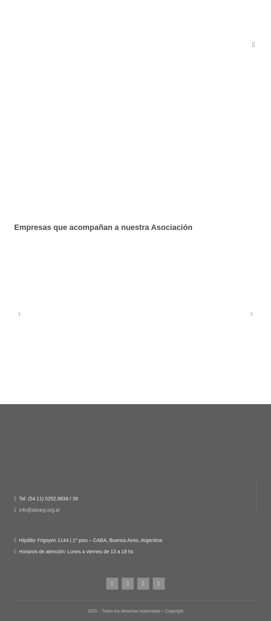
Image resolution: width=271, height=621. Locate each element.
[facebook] (128, 584)
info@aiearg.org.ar (39, 509)
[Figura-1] (135, 72)
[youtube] (143, 584)
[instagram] (112, 584)
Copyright (174, 611)
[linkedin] (159, 584)
